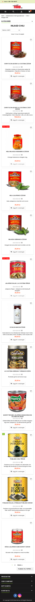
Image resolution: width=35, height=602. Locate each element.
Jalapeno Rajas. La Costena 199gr (17, 283)
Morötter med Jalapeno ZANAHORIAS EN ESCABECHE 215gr (17, 416)
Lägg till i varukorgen (17, 76)
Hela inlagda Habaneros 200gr (17, 151)
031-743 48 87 (12, 1)
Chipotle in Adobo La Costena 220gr (17, 64)
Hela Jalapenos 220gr (17, 195)
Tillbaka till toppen (25, 569)
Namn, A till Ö (11, 30)
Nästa (20, 565)
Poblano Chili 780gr (17, 459)
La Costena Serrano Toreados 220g (17, 371)
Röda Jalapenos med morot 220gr (17, 547)
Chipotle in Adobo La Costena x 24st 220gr (17, 108)
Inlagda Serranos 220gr (17, 239)
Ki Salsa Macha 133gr (17, 327)
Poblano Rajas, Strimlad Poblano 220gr (17, 503)
